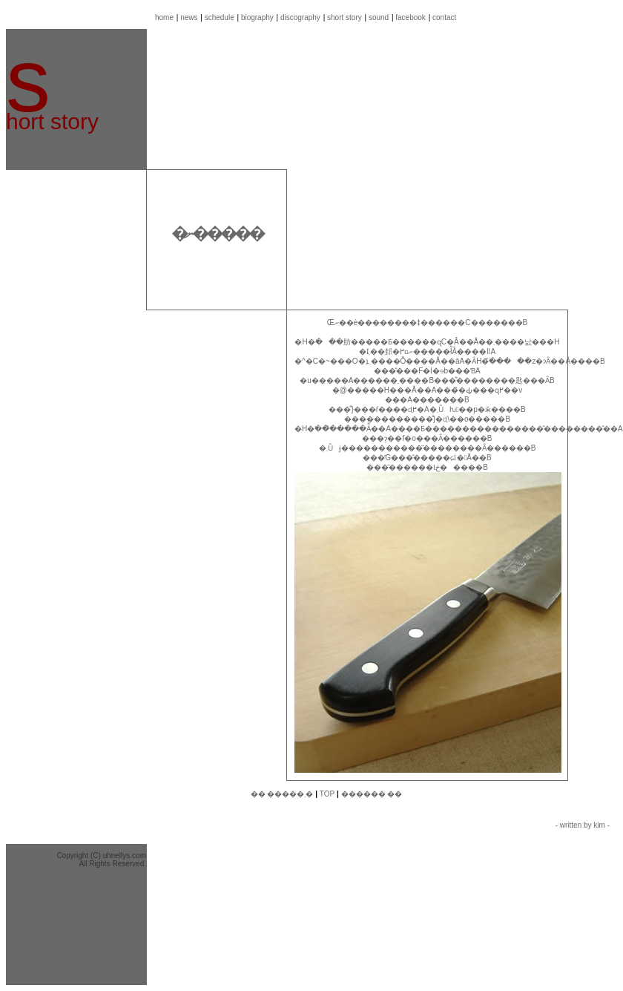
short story (344, 17)
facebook (410, 17)
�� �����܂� (282, 794)
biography (257, 17)
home (164, 17)
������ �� (372, 794)
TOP (327, 794)
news (188, 17)
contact (444, 17)
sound (379, 17)
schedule (219, 17)
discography (300, 17)
